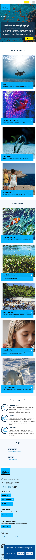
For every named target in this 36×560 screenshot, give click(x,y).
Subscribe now (6, 515)
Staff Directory (6, 503)
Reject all (21, 553)
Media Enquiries (6, 499)
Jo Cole (10, 457)
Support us (5, 526)
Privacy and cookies (19, 556)
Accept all (29, 553)
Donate (26, 2)
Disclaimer (3, 557)
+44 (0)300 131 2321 (7, 486)
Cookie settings (10, 553)
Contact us (5, 495)
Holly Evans (12, 449)
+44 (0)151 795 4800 (7, 487)
